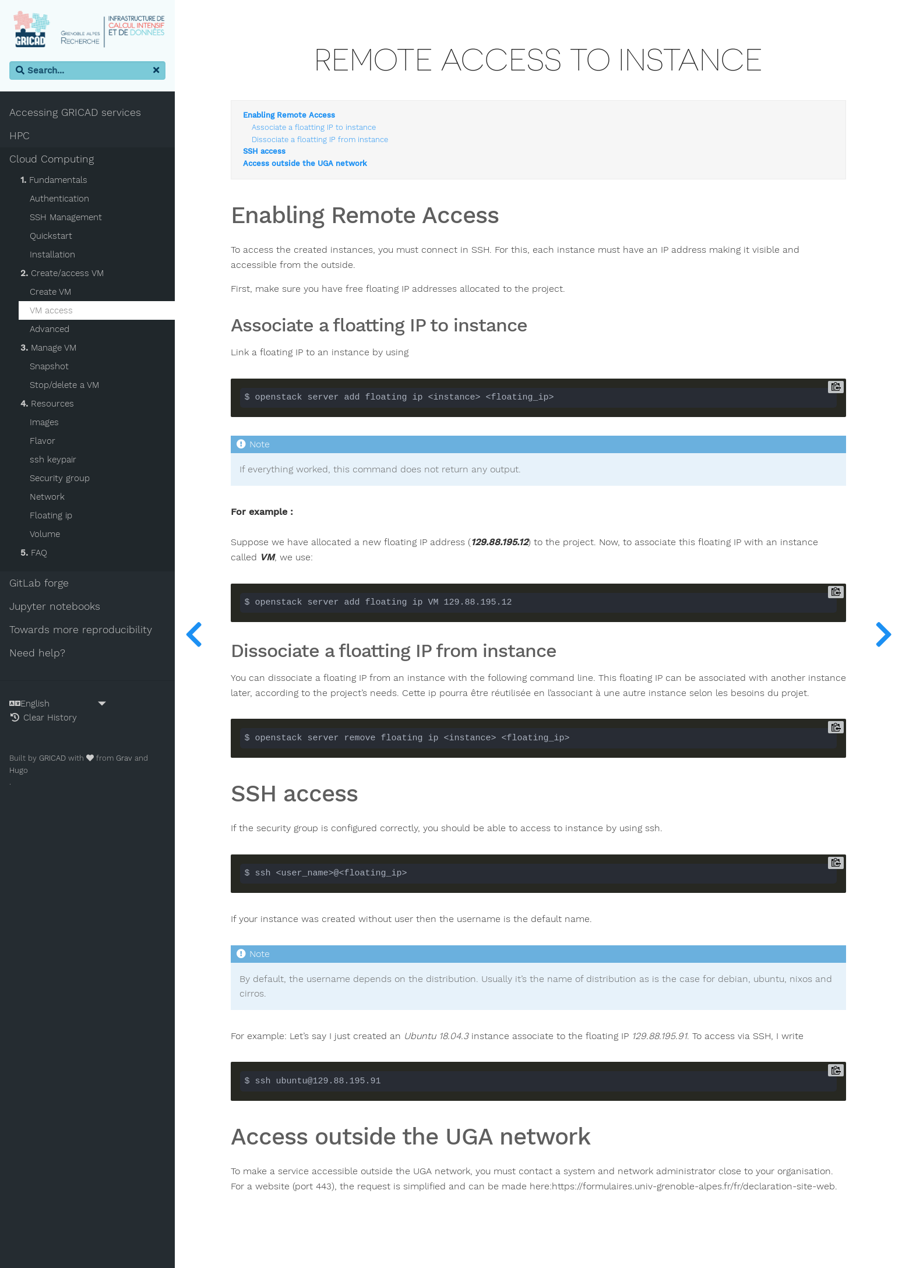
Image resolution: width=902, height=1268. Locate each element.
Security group (60, 478)
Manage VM (48, 347)
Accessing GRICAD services (75, 112)
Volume (45, 534)
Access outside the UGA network (305, 164)
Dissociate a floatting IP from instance (320, 140)
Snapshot (49, 366)
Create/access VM (62, 273)
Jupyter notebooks (54, 606)
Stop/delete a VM (64, 385)
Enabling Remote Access (289, 115)
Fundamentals (53, 180)
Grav (124, 758)
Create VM (50, 292)
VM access (51, 310)
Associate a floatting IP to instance (314, 127)
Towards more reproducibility (80, 629)
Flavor (42, 441)
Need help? (37, 653)
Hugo (18, 770)
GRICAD (52, 758)
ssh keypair (53, 459)
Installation (52, 254)
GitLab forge (39, 583)
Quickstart (51, 236)
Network (47, 497)
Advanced (49, 329)
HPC (19, 136)
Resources (47, 403)
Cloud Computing (51, 159)
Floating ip (51, 515)
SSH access (264, 151)
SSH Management (66, 217)
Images (44, 422)
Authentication (59, 198)
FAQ (33, 553)
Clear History (43, 717)
